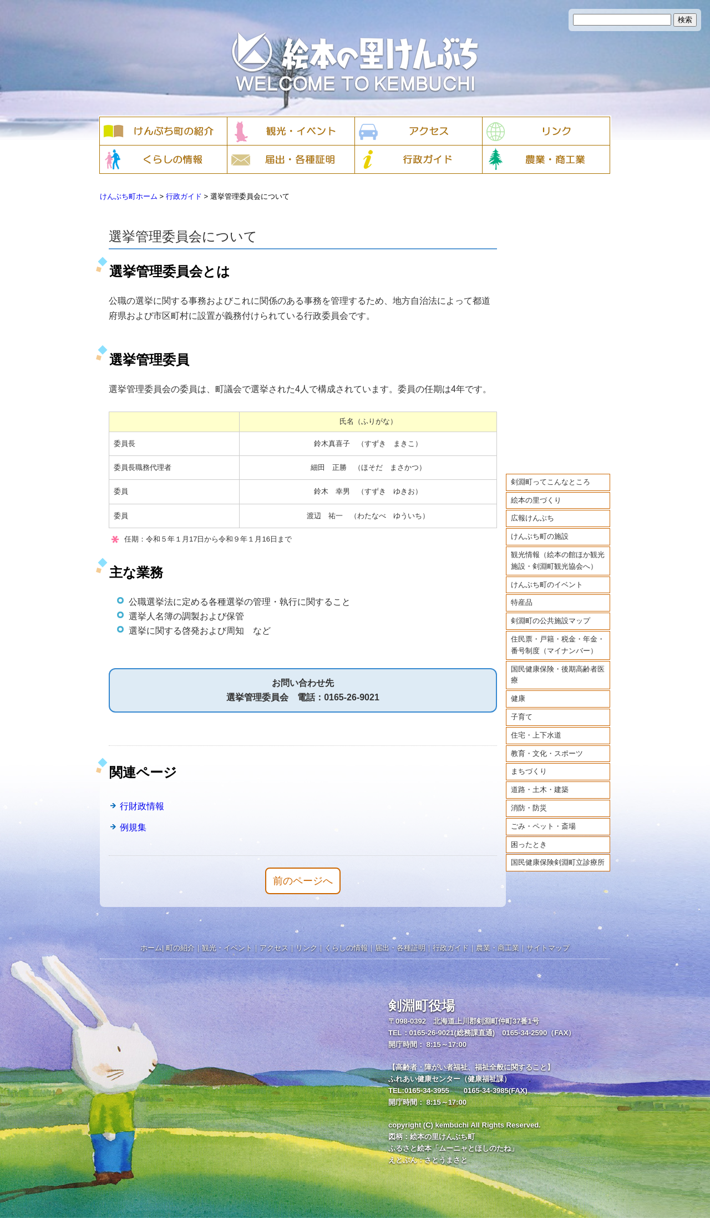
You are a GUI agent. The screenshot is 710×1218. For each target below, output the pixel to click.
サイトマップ (548, 948)
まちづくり (529, 761)
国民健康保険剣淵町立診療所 (558, 852)
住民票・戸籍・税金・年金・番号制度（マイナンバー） (558, 634)
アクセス (274, 948)
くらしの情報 (346, 948)
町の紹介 (180, 948)
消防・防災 (529, 797)
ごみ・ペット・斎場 (543, 815)
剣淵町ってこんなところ (550, 471)
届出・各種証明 (400, 948)
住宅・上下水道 (536, 724)
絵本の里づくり (536, 489)
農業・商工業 (497, 948)
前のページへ (303, 880)
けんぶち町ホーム (129, 196)
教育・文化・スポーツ (547, 743)
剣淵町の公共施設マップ (550, 610)
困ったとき (529, 834)
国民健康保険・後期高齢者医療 (558, 664)
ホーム (151, 948)
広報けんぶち (532, 508)
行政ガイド (184, 196)
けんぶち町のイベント (547, 574)
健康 (518, 688)
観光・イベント (227, 948)
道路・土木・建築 (540, 779)
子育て (521, 706)
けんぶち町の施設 (540, 526)
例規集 (133, 827)
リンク (306, 948)
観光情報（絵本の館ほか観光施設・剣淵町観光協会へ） (558, 550)
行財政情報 (142, 806)
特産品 (521, 592)
